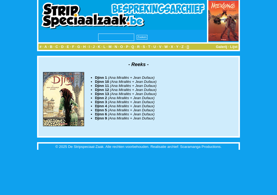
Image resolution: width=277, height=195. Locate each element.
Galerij (221, 47)
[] (188, 47)
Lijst (234, 47)
